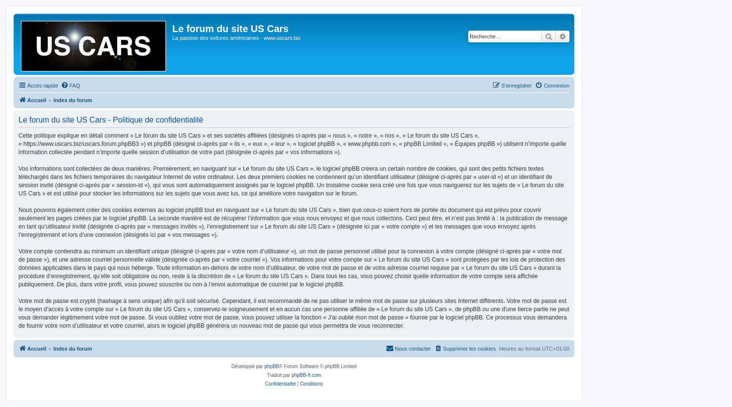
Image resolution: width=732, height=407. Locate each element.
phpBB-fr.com (306, 375)
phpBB (271, 366)
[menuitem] (70, 85)
